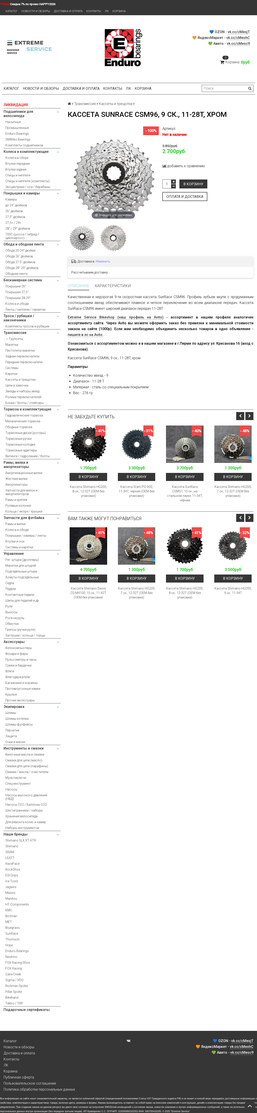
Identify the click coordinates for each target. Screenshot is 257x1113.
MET (8, 922)
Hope (9, 945)
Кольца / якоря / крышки (23, 511)
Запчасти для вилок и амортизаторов (21, 492)
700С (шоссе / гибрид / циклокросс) (22, 236)
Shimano (11, 846)
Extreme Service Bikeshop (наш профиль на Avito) (115, 317)
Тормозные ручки (18, 438)
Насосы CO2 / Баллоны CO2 (26, 804)
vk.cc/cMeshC (238, 38)
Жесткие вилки (16, 479)
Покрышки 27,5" (17, 292)
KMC (8, 910)
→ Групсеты (14, 339)
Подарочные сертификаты (27, 1010)
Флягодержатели (17, 677)
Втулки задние (15, 169)
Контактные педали (19, 594)
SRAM (9, 852)
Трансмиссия (15, 333)
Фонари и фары (16, 654)
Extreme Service (180, 1111)
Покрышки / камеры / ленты (25, 535)
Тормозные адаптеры (21, 450)
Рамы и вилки (15, 524)
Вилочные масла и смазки (24, 754)
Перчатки (12, 730)
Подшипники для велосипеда (18, 113)
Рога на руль (14, 618)
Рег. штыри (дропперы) (22, 560)
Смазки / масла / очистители (26, 772)
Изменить (103, 261)
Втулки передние (17, 163)
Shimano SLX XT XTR (20, 840)
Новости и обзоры (35, 11)
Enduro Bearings (17, 133)
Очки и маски (15, 742)
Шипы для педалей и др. (22, 600)
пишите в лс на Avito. (85, 335)
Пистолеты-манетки (20, 350)
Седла (9, 583)
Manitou (11, 898)
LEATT (10, 858)
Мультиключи (15, 778)
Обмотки (12, 624)
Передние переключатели (23, 362)
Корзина (119, 11)
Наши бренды (16, 834)
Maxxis (10, 893)
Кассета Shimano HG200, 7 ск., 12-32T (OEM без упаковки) (233, 491)
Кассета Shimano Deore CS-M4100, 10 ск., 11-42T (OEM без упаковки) (88, 593)
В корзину (193, 184)
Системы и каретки (19, 547)
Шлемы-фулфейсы (19, 724)
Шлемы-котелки (17, 718)
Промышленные (17, 128)
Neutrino (11, 957)
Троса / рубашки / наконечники (19, 318)
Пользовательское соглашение (30, 1083)
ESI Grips (11, 875)
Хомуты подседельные (22, 577)
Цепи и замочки (16, 385)
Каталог (12, 11)
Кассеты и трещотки (20, 379)
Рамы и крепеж (16, 500)
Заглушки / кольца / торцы (25, 635)
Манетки (11, 344)
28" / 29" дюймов (17, 228)
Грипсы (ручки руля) (20, 629)
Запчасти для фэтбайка (24, 518)
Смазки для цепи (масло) (23, 760)
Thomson (12, 939)
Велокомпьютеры (18, 648)
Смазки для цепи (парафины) (26, 766)
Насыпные (13, 122)
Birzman (11, 916)
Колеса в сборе (16, 158)
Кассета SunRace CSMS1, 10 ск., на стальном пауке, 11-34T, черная (185, 493)
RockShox (12, 869)
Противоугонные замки (22, 688)
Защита (11, 736)
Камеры (11, 199)
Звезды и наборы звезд (22, 391)
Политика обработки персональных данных (39, 1089)
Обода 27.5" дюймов (20, 262)
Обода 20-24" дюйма (20, 250)
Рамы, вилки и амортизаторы (16, 464)
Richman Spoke (16, 986)
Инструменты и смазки (24, 748)
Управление (14, 553)
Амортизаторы (16, 484)
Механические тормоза (22, 421)
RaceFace (12, 863)
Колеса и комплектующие (26, 152)
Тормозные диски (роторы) (25, 433)
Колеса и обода (17, 303)
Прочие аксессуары (20, 700)
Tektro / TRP (14, 1003)
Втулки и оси (14, 541)
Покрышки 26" (15, 286)
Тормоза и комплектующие (27, 409)
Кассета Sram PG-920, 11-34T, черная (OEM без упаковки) (137, 491)
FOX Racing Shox (17, 962)
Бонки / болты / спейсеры (24, 403)
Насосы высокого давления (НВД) (26, 797)
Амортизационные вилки (23, 473)
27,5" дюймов (15, 217)
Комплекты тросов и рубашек (27, 326)
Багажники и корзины (21, 683)
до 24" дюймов (16, 205)
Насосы (11, 789)
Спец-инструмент (18, 783)
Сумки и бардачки (18, 665)
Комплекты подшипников (24, 145)
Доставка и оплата (68, 11)
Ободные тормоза (18, 427)
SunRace (11, 933)
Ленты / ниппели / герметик (25, 309)
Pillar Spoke (13, 991)
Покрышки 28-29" (18, 298)
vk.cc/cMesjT (239, 32)
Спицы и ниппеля (17, 175)
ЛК (107, 11)
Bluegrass (12, 927)
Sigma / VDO (14, 980)
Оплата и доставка (184, 196)
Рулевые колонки (18, 505)
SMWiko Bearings (17, 139)
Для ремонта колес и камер (25, 822)
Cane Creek (13, 974)
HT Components (17, 904)
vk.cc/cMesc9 (238, 43)
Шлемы (10, 713)
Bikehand (11, 997)
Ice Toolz (11, 881)
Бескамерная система (23, 280)
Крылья (11, 694)
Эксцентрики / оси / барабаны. (28, 187)
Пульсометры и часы (20, 659)
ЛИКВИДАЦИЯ (16, 105)
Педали (10, 589)
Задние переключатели (22, 356)
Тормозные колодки (20, 444)
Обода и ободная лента (24, 244)
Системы (11, 368)
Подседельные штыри (21, 571)
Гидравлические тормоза (24, 415)
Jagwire (10, 887)
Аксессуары (14, 642)
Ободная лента (16, 274)
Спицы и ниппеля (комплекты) (27, 181)
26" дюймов (14, 211)
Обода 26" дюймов (19, 256)
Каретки (11, 374)
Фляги (9, 671)
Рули (9, 606)
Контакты (93, 11)
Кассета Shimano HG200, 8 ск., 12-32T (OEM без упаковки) (88, 491)
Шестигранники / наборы (24, 810)
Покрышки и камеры (22, 193)
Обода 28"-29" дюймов (21, 268)
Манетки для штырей (20, 565)
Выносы (11, 612)
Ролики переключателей (23, 397)
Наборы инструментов (22, 828)
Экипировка (14, 707)
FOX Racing (13, 968)
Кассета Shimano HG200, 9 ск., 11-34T (233, 591)
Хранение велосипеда (21, 816)
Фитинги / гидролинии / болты (27, 456)
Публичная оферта (19, 1077)
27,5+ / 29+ (13, 222)
